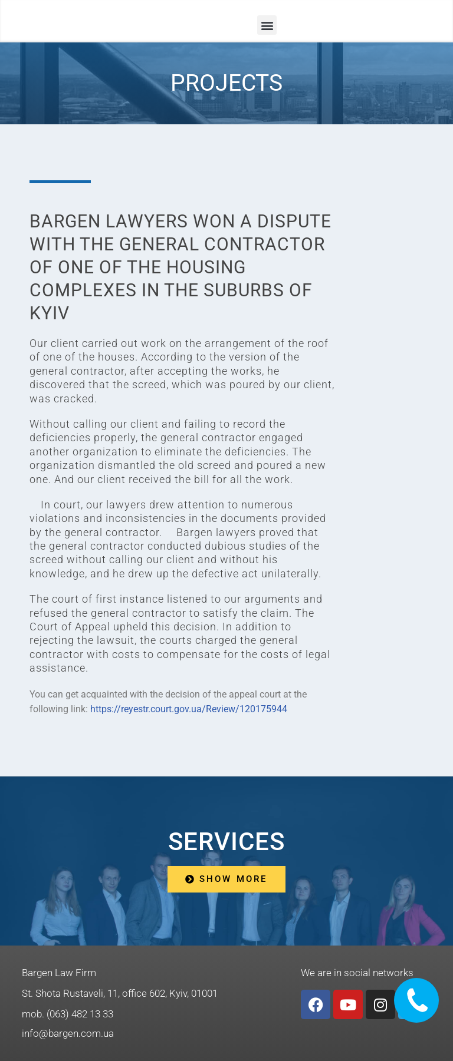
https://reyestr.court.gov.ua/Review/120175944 (188, 709)
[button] (267, 25)
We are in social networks (357, 973)
